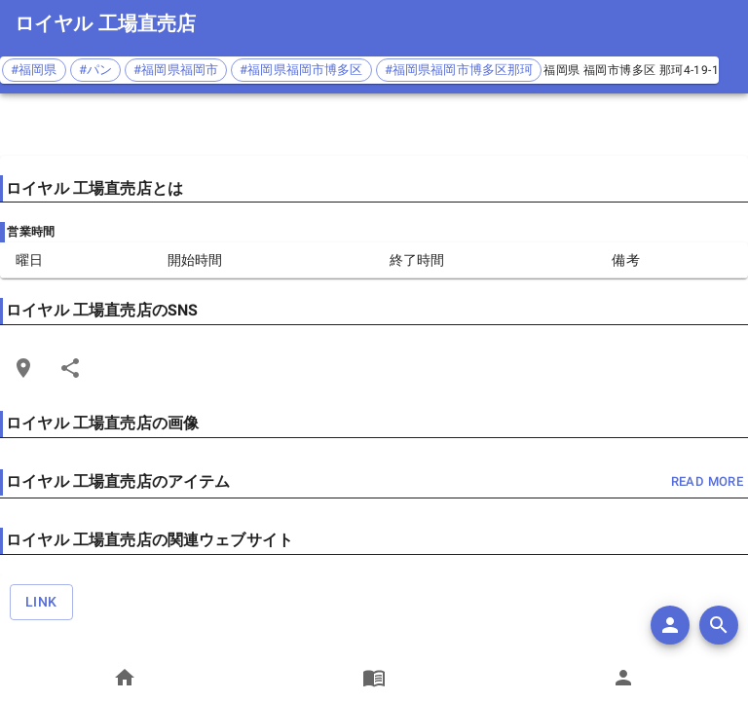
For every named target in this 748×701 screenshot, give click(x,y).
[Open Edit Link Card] (23, 368)
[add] (670, 625)
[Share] (70, 368)
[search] (718, 625)
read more (707, 482)
